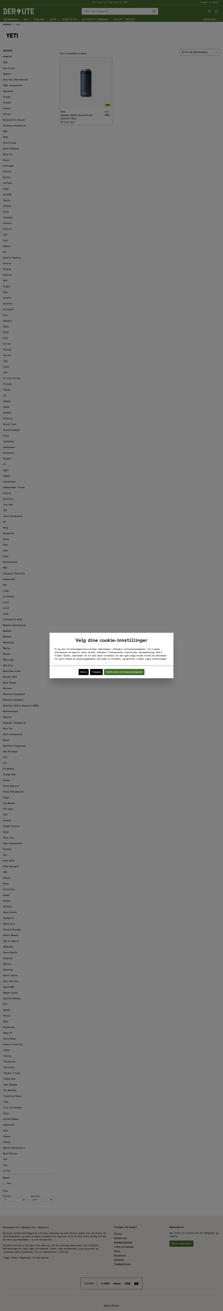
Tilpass (96, 672)
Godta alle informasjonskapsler (124, 672)
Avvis (84, 672)
